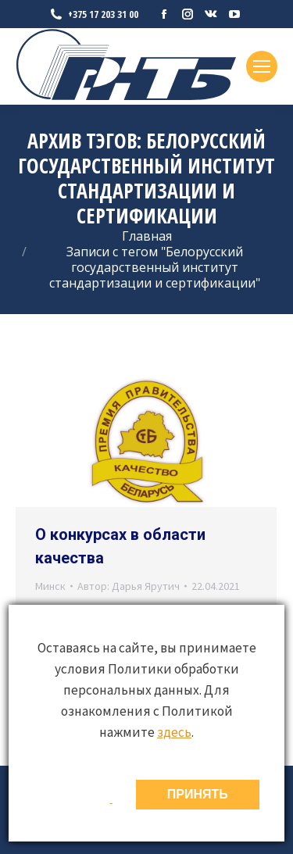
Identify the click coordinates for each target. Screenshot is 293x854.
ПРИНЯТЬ (197, 794)
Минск (50, 586)
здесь (174, 732)
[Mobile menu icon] (261, 66)
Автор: (128, 586)
